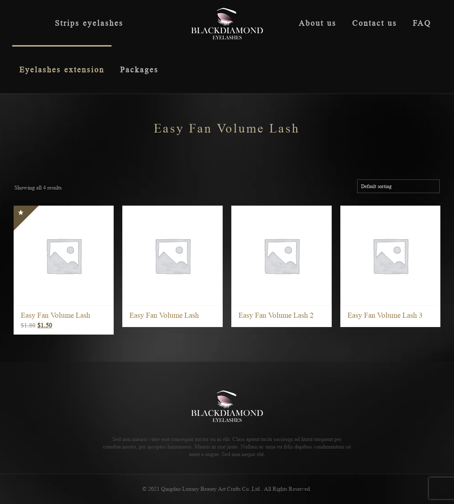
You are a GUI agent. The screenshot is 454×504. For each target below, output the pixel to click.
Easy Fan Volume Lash (55, 315)
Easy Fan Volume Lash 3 (385, 315)
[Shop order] (398, 186)
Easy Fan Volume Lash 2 (276, 315)
